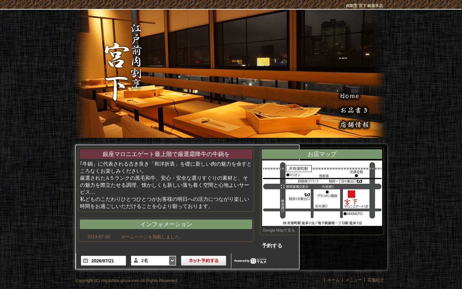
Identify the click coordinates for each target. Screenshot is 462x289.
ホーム (333, 279)
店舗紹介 (375, 279)
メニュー (353, 279)
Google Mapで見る (279, 230)
